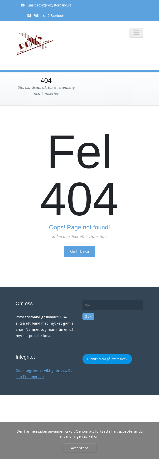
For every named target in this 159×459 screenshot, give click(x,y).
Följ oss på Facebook (49, 16)
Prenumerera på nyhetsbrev (107, 359)
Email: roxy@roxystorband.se (49, 5)
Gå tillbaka (79, 251)
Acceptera (79, 447)
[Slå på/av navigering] (136, 33)
